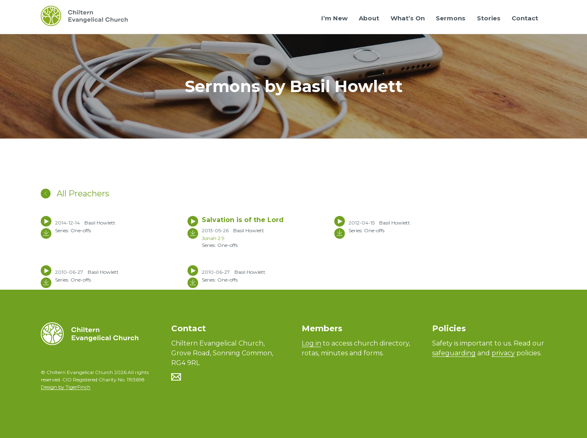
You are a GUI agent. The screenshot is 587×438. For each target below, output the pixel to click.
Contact (525, 18)
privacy (503, 353)
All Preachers (75, 193)
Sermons (451, 18)
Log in (311, 343)
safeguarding (454, 353)
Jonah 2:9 (213, 238)
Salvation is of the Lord (243, 220)
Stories (489, 18)
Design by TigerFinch (65, 387)
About (369, 18)
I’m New (334, 18)
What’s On (408, 18)
